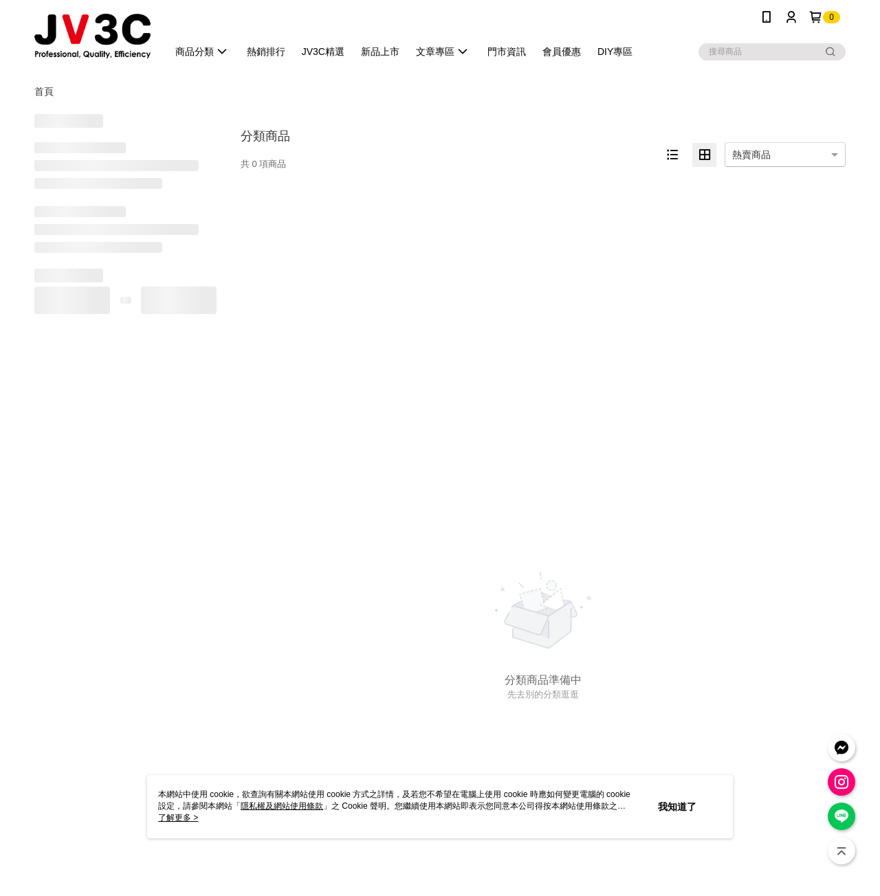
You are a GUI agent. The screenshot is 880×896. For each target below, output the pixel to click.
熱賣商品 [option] (751, 154)
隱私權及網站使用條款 (282, 806)
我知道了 (677, 806)
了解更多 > (178, 817)
